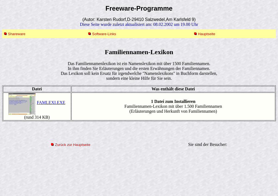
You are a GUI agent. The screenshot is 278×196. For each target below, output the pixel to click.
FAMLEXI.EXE (51, 102)
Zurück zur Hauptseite (72, 145)
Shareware (16, 34)
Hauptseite (206, 34)
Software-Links (104, 34)
